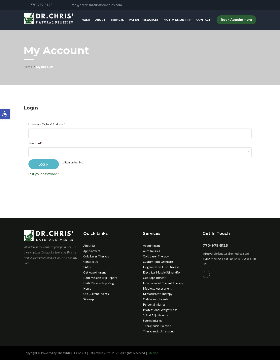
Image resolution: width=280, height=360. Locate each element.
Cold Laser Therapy (96, 256)
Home (86, 19)
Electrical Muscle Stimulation (162, 272)
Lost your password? (43, 174)
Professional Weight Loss (160, 310)
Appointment (91, 251)
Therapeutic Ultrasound (158, 331)
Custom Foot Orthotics (158, 261)
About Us (89, 245)
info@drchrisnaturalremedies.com (93, 5)
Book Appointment (236, 20)
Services (117, 19)
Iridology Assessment (157, 288)
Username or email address (46, 124)
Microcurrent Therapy (157, 294)
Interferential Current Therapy (163, 283)
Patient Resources (143, 19)
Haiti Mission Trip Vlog (98, 283)
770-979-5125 (38, 5)
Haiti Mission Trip (177, 19)
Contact (203, 19)
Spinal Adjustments (155, 315)
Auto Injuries (151, 251)
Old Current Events (96, 294)
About (100, 19)
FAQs (87, 267)
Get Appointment (94, 272)
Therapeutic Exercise (157, 326)
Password (35, 143)
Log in (44, 164)
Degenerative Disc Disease (161, 267)
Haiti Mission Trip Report (100, 277)
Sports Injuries (152, 320)
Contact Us (90, 261)
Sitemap (88, 299)
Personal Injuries (154, 304)
